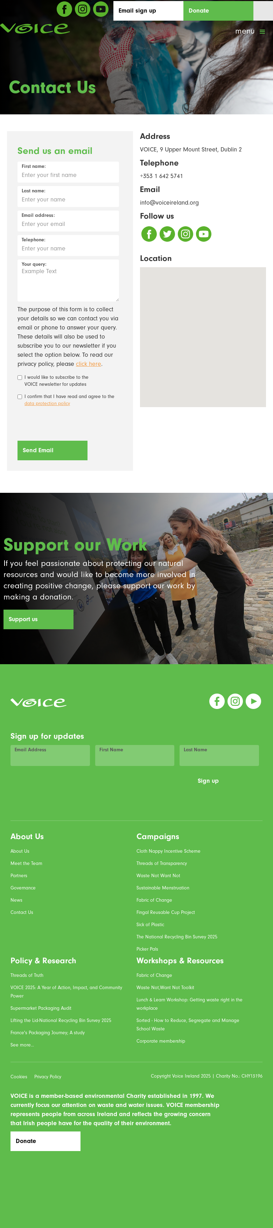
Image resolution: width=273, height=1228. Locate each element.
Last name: (34, 191)
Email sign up (137, 10)
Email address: (38, 215)
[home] (35, 28)
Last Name (195, 750)
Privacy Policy (47, 1077)
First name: (34, 166)
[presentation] (71, 424)
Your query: (34, 264)
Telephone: (34, 240)
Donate (199, 10)
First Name (111, 750)
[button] (251, 31)
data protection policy (47, 403)
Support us (23, 619)
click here (88, 364)
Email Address (30, 750)
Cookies (18, 1077)
